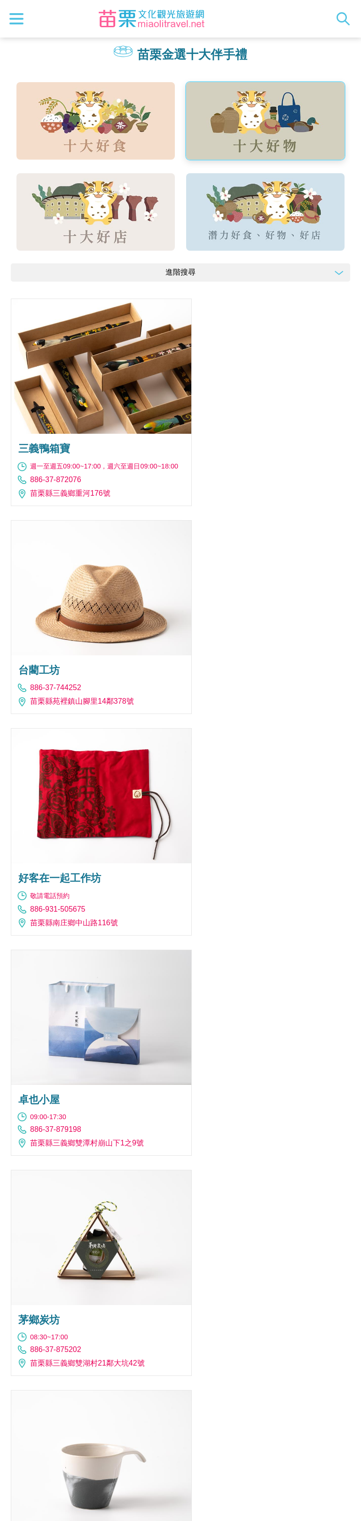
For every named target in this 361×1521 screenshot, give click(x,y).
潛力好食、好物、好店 (265, 212)
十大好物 (265, 121)
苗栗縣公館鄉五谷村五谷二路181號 (268, 1316)
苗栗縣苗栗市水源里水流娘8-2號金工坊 (95, 1102)
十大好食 (95, 121)
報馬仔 (180, 1412)
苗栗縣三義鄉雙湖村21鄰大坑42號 (87, 896)
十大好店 (95, 212)
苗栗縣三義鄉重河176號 (70, 485)
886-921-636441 (236, 882)
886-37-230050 (234, 1302)
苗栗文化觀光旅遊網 (152, 19)
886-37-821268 (234, 1097)
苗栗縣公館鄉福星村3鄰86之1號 (262, 896)
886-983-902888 (57, 1312)
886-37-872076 (55, 472)
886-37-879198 (234, 676)
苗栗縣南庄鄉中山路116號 (74, 691)
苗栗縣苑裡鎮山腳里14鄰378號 (261, 464)
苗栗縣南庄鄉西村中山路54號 (258, 1111)
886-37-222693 (55, 1088)
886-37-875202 (55, 882)
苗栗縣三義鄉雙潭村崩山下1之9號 (266, 690)
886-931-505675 (57, 678)
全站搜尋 (345, 18)
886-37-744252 (234, 450)
